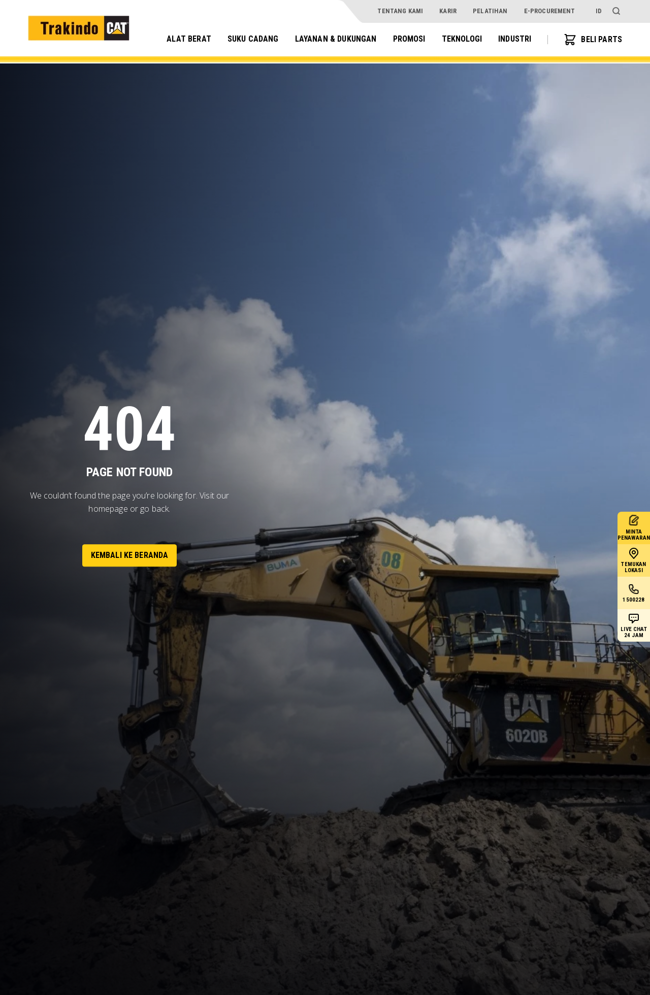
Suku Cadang (253, 39)
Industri (514, 39)
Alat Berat (189, 39)
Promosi (409, 39)
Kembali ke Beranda (130, 555)
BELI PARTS (593, 40)
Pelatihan (490, 11)
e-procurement (549, 11)
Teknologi (462, 39)
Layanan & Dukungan (336, 39)
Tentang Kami (400, 11)
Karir (448, 11)
